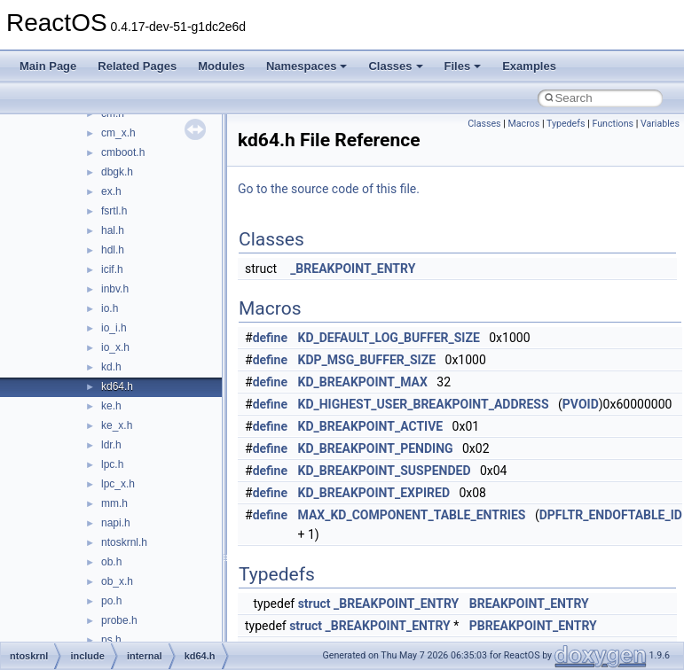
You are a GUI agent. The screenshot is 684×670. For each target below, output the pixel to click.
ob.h (111, 562)
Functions (612, 123)
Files (463, 66)
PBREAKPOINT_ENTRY (533, 626)
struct (314, 603)
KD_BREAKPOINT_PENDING (375, 448)
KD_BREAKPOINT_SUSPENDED (384, 471)
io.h (109, 308)
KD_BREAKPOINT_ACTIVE (371, 426)
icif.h (112, 269)
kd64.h (117, 386)
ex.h (111, 191)
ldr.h (111, 445)
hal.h (112, 230)
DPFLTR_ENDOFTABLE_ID (610, 515)
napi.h (115, 523)
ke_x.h (116, 425)
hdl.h (112, 250)
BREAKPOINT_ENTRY (529, 603)
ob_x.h (117, 581)
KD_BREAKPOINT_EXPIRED (374, 493)
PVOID (580, 404)
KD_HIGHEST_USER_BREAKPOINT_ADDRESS (423, 404)
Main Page (48, 66)
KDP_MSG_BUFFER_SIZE (367, 360)
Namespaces (307, 66)
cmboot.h (123, 152)
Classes (395, 66)
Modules (221, 66)
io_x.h (115, 347)
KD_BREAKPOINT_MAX (363, 382)
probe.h (119, 620)
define (270, 338)
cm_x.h (118, 133)
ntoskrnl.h (124, 542)
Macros (524, 123)
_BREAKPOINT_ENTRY (352, 268)
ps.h (111, 640)
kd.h (111, 367)
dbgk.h (117, 172)
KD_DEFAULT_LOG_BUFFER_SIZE (389, 338)
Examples (529, 66)
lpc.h (112, 464)
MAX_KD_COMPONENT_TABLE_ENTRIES (412, 515)
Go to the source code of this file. (329, 189)
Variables (660, 123)
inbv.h (115, 289)
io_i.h (114, 328)
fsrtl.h (114, 211)
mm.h (114, 503)
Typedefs (566, 123)
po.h (111, 601)
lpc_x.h (118, 484)
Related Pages (137, 66)
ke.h (111, 406)
